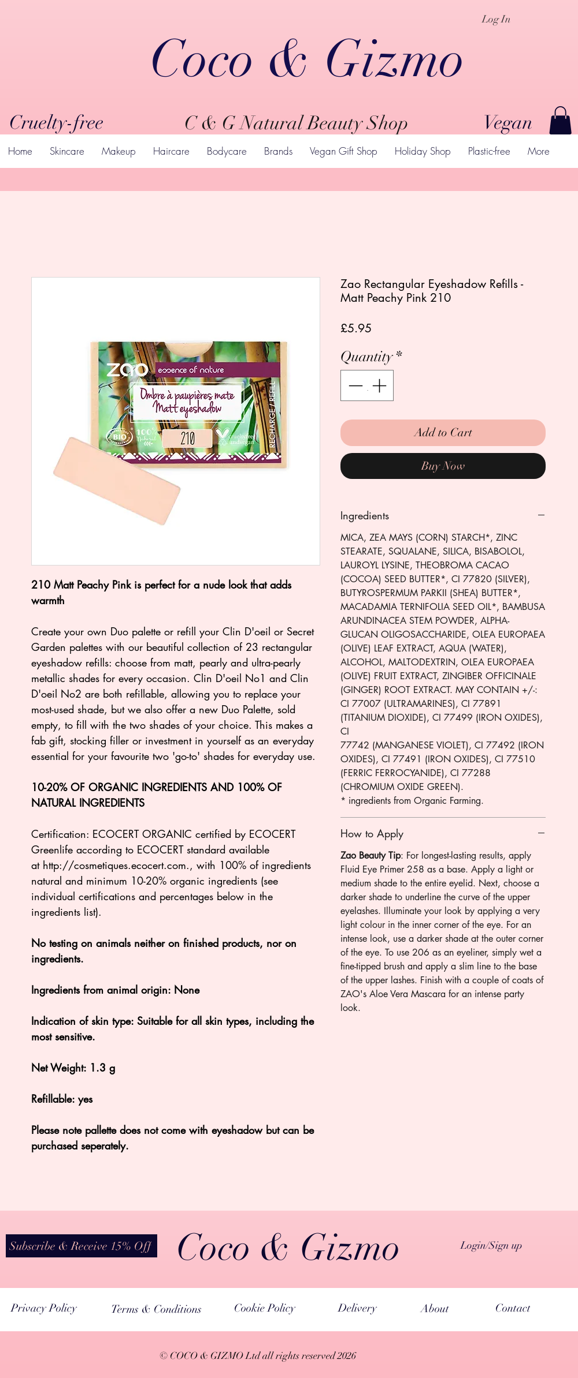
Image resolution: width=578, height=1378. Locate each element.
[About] (435, 1308)
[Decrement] (354, 385)
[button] (560, 120)
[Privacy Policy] (43, 1308)
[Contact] (513, 1308)
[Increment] (380, 385)
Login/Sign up (492, 1245)
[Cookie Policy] (265, 1308)
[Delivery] (357, 1308)
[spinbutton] (367, 385)
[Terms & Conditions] (156, 1309)
